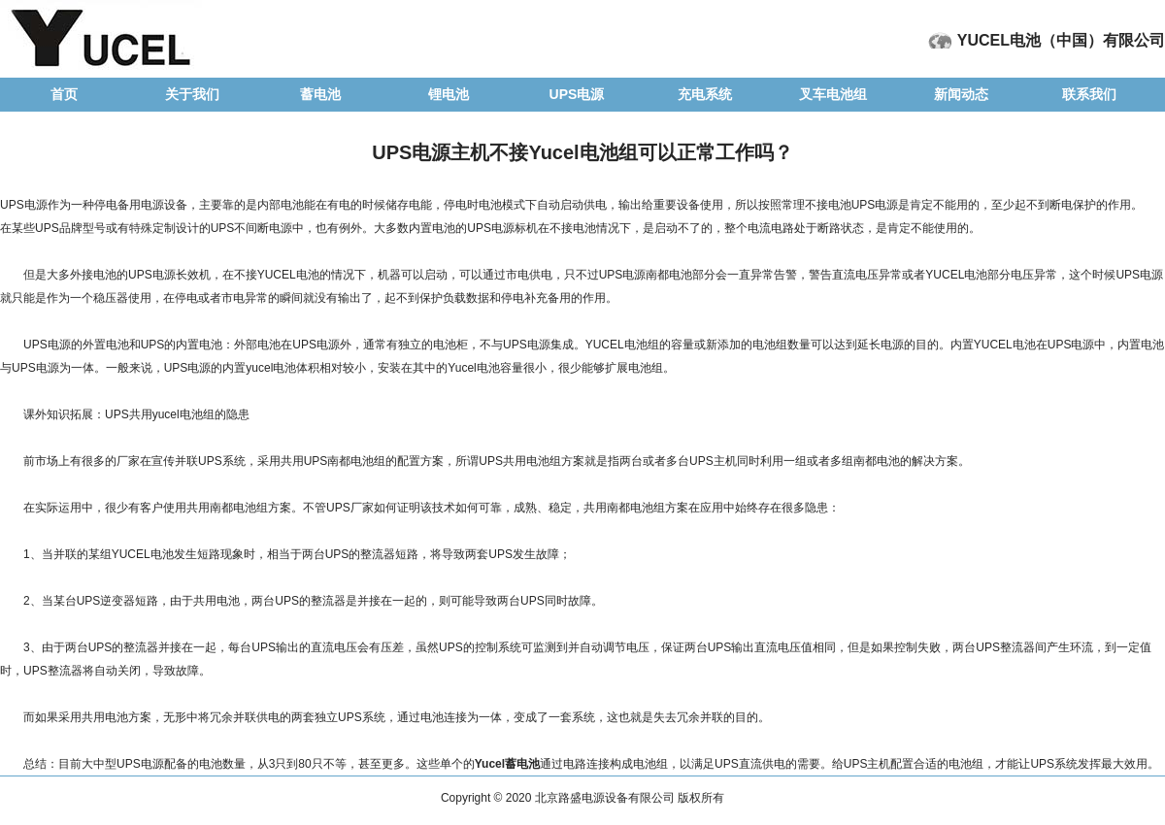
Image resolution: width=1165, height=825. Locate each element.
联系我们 (1089, 94)
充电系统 (705, 94)
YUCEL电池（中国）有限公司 (1061, 40)
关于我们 (192, 94)
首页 (64, 94)
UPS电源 (577, 94)
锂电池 (448, 94)
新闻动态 (961, 94)
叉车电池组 (833, 94)
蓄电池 (320, 94)
